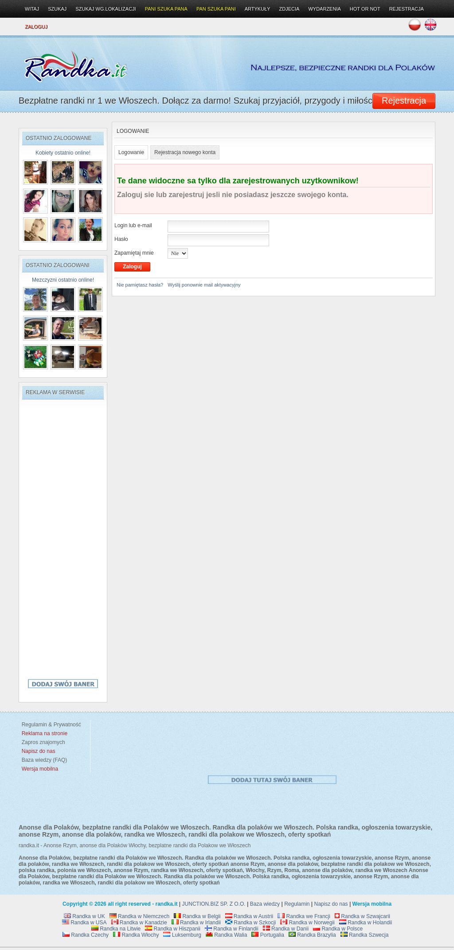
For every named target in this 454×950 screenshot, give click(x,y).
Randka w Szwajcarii (362, 916)
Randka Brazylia (312, 935)
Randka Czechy (86, 935)
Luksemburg (182, 935)
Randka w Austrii (249, 916)
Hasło (121, 239)
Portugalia (267, 935)
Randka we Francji (304, 916)
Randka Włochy (136, 935)
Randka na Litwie (116, 929)
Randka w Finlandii (231, 929)
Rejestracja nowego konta (184, 152)
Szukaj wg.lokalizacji (105, 9)
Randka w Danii (286, 929)
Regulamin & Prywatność (50, 724)
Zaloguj (36, 26)
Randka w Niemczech (139, 916)
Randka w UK (84, 916)
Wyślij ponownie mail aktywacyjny (204, 284)
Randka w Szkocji (250, 922)
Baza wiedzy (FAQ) (43, 760)
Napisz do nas (331, 904)
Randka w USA (84, 922)
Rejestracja (406, 9)
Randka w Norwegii (307, 922)
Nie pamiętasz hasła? (140, 284)
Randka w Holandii (365, 922)
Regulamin (296, 904)
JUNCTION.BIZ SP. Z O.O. (214, 904)
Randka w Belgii (197, 916)
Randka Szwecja (364, 935)
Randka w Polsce (338, 929)
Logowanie (131, 152)
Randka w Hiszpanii (172, 929)
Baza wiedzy (265, 904)
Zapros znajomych (43, 742)
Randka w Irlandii (196, 922)
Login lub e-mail (133, 225)
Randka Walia (226, 935)
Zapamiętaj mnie (134, 253)
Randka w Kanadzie (139, 922)
